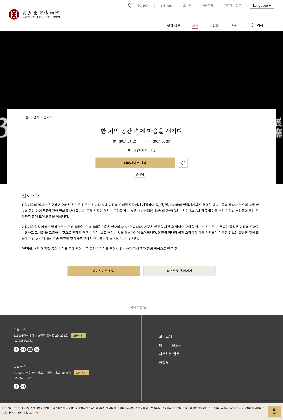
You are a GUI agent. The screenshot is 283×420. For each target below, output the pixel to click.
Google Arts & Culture (37, 349)
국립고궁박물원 (34, 14)
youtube (30, 349)
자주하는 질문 (169, 353)
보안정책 (33, 412)
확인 (274, 411)
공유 (222, 117)
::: (113, 5)
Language (260, 5)
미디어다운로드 (170, 345)
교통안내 (77, 335)
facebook (16, 349)
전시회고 (50, 117)
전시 (36, 117)
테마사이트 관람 (135, 162)
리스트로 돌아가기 (179, 270)
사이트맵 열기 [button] (139, 307)
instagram (23, 349)
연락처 (164, 362)
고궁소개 (165, 336)
